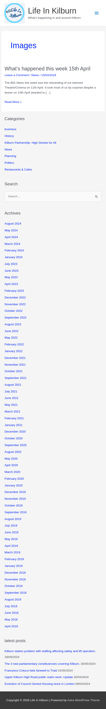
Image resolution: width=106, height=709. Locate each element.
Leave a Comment (17, 75)
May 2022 (11, 337)
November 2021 (15, 364)
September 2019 (15, 512)
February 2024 (14, 250)
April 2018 (11, 626)
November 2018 (15, 579)
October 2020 (14, 438)
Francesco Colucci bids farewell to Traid (31, 670)
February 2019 (14, 559)
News (35, 75)
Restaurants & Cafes (18, 169)
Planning (10, 156)
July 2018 (11, 606)
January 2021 (14, 425)
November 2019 (15, 498)
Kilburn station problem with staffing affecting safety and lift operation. (50, 651)
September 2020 (15, 445)
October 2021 (14, 371)
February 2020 (14, 478)
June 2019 (11, 532)
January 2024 (14, 257)
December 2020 (15, 431)
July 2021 (11, 391)
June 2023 (11, 270)
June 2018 (11, 612)
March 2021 (12, 411)
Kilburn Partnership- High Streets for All (30, 142)
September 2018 (15, 592)
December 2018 (15, 572)
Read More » (13, 102)
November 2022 (15, 304)
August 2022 (13, 324)
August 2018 (13, 599)
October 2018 (14, 586)
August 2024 (13, 223)
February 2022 (14, 344)
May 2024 (11, 230)
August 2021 (13, 384)
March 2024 (12, 243)
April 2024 (11, 237)
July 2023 (11, 264)
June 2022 (11, 331)
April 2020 (11, 465)
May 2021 (11, 404)
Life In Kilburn (52, 10)
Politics (9, 162)
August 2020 (13, 451)
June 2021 (11, 398)
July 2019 (11, 525)
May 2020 (11, 458)
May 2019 (11, 539)
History (9, 136)
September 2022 (15, 317)
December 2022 (15, 297)
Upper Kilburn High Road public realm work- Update (39, 677)
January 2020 (14, 485)
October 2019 (14, 505)
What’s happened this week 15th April (47, 69)
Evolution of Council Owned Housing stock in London (39, 683)
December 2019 (15, 492)
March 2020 (12, 472)
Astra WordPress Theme (83, 700)
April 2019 (11, 545)
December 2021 (15, 358)
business (10, 129)
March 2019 (12, 552)
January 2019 (14, 566)
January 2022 (14, 351)
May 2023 (11, 277)
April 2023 (11, 284)
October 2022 (14, 310)
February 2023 (14, 290)
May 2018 (11, 619)
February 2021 (14, 418)
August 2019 (13, 519)
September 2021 (15, 378)
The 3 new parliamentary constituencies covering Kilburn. (42, 663)
